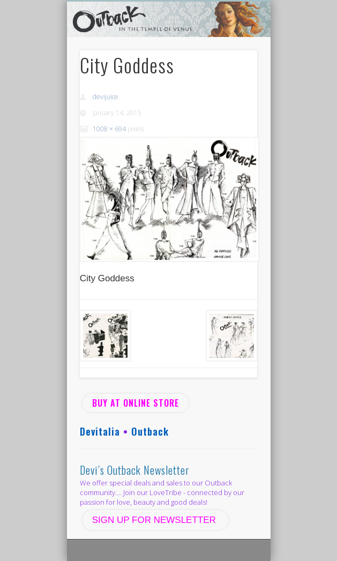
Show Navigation (231, 95)
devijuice (105, 96)
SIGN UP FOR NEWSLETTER (155, 520)
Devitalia (100, 431)
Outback (150, 431)
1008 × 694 (109, 128)
